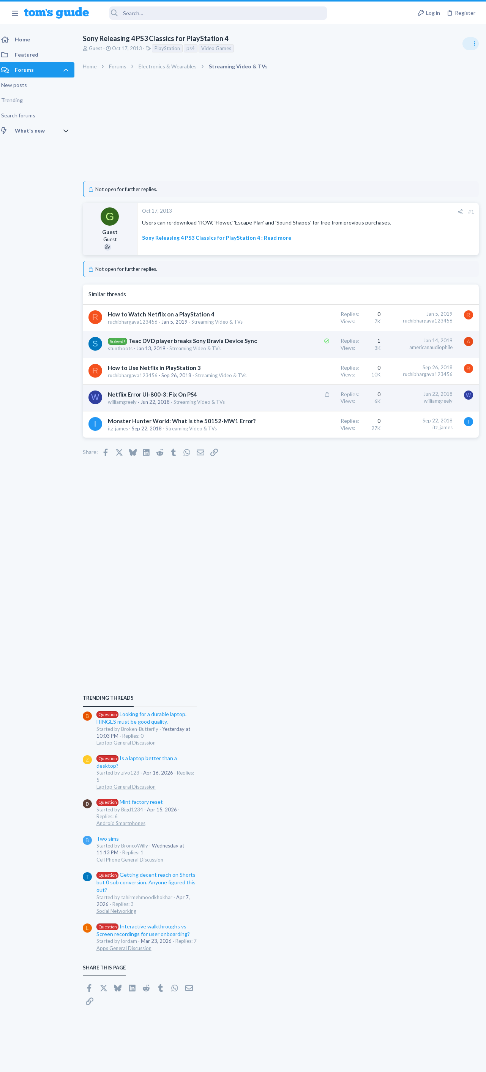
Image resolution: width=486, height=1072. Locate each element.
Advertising (161, 1061)
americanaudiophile (309, 365)
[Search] (213, 13)
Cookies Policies (214, 1061)
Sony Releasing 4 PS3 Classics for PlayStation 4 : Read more (221, 245)
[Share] (338, 211)
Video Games (221, 48)
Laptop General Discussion (407, 458)
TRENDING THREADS (389, 413)
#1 (349, 212)
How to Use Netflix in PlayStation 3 (158, 400)
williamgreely (126, 449)
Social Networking (398, 626)
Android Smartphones (402, 538)
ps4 (195, 48)
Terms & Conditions (315, 1061)
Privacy (262, 1061)
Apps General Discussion (405, 663)
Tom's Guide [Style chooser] (424, 1029)
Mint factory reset (411, 517)
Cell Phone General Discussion (411, 574)
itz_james (122, 491)
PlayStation (172, 48)
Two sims (389, 553)
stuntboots (124, 374)
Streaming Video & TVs (138, 339)
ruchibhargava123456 (137, 332)
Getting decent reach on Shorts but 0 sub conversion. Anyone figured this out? (428, 597)
